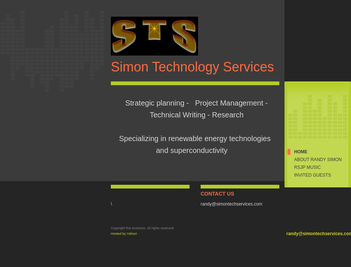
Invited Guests (312, 175)
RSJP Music (307, 167)
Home (300, 151)
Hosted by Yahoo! (124, 234)
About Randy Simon (318, 159)
